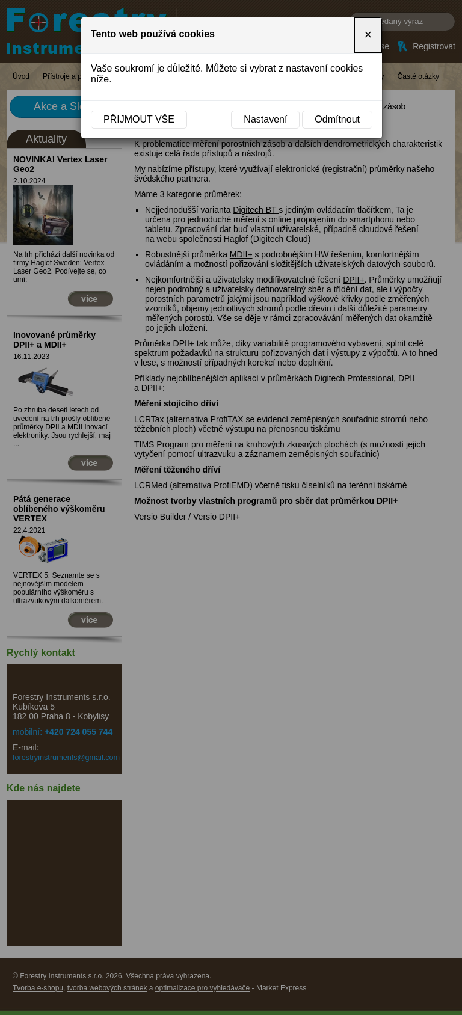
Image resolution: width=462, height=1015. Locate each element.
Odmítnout (337, 119)
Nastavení (265, 119)
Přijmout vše (138, 119)
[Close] (368, 35)
